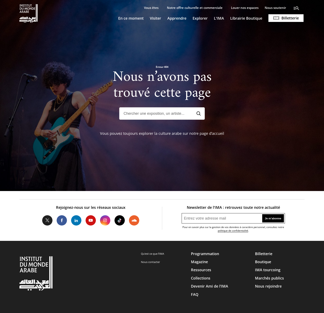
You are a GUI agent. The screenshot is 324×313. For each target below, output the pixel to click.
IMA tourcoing (267, 269)
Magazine (199, 261)
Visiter (155, 18)
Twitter (47, 220)
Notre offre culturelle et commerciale (195, 8)
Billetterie (290, 18)
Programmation (205, 253)
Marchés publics (269, 278)
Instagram (105, 220)
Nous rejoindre (268, 286)
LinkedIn (76, 220)
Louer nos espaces (244, 8)
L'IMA (219, 18)
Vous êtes (151, 8)
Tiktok (119, 220)
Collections (200, 278)
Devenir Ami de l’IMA (209, 286)
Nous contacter (150, 262)
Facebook (62, 220)
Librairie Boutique (246, 18)
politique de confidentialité (233, 230)
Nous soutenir (275, 8)
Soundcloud (134, 220)
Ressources (201, 269)
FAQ (194, 294)
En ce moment (131, 18)
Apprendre (176, 18)
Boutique (263, 261)
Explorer (200, 18)
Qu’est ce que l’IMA (152, 254)
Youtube (91, 220)
